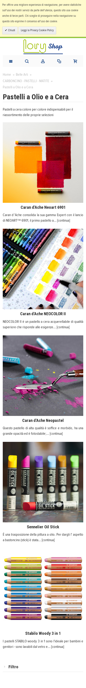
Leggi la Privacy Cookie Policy (37, 30)
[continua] (63, 220)
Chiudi (11, 30)
